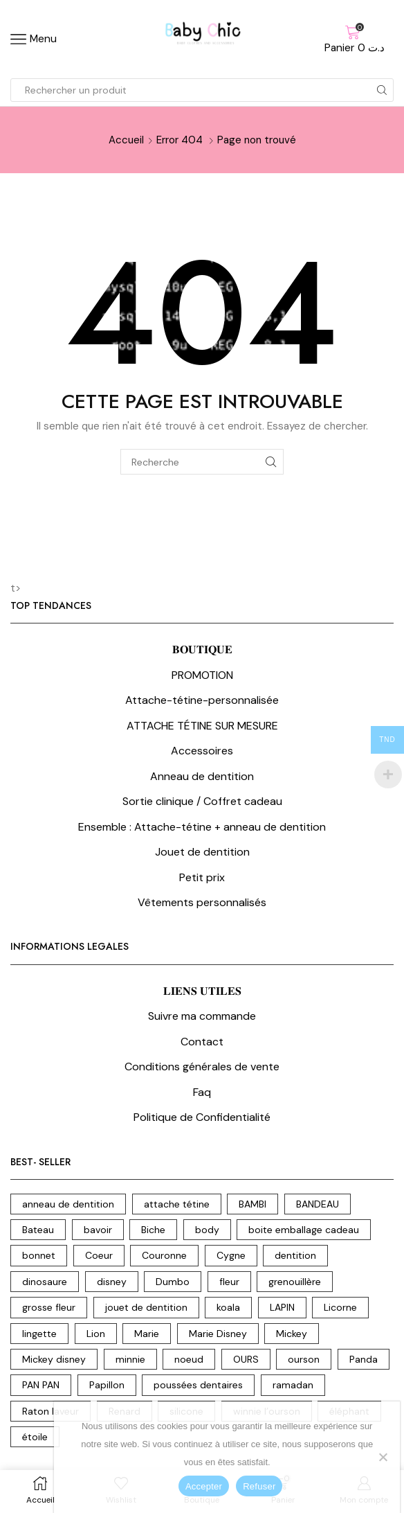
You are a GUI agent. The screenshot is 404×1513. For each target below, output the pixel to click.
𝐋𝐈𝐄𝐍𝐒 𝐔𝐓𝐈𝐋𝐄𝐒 (202, 991)
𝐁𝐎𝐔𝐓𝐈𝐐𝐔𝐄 (202, 649)
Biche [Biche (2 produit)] (153, 1229)
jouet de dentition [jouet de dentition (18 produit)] (146, 1307)
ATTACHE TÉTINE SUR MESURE (202, 725)
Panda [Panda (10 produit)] (363, 1359)
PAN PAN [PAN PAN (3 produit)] (40, 1385)
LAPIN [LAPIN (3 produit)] (282, 1307)
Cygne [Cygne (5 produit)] (231, 1255)
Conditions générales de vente (202, 1066)
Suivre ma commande (202, 1016)
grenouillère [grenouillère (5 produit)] (294, 1281)
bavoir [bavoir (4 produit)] (98, 1229)
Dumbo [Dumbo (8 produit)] (173, 1281)
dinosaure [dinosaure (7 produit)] (44, 1281)
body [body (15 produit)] (207, 1229)
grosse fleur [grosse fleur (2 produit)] (48, 1307)
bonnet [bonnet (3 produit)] (38, 1255)
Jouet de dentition (202, 851)
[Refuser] (382, 1457)
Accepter (203, 1486)
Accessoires (202, 750)
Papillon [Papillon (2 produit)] (107, 1385)
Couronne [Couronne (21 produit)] (164, 1255)
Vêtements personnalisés (202, 902)
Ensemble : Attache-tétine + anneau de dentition (202, 827)
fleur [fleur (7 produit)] (229, 1281)
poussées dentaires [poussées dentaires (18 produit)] (198, 1385)
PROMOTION (202, 675)
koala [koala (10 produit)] (228, 1307)
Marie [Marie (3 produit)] (146, 1333)
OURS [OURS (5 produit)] (246, 1359)
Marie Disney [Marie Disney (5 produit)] (218, 1333)
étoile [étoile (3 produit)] (35, 1437)
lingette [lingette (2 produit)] (39, 1333)
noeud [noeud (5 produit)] (188, 1359)
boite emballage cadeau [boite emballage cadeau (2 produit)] (303, 1229)
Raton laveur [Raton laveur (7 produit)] (50, 1411)
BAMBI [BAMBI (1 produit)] (252, 1204)
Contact (202, 1041)
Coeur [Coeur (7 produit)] (99, 1255)
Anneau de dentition (202, 776)
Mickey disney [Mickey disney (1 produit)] (54, 1359)
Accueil (126, 140)
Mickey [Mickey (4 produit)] (291, 1333)
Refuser (259, 1486)
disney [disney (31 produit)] (112, 1281)
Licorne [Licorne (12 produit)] (340, 1307)
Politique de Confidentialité (202, 1117)
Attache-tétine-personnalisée (202, 700)
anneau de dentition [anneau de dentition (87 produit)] (68, 1204)
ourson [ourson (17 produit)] (304, 1359)
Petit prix (202, 877)
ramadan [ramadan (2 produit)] (293, 1385)
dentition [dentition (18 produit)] (295, 1255)
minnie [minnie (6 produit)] (130, 1359)
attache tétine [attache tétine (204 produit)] (177, 1204)
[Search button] (382, 90)
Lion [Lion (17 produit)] (95, 1333)
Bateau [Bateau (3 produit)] (38, 1229)
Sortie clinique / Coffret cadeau (202, 801)
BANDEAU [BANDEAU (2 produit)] (317, 1204)
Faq (202, 1092)
